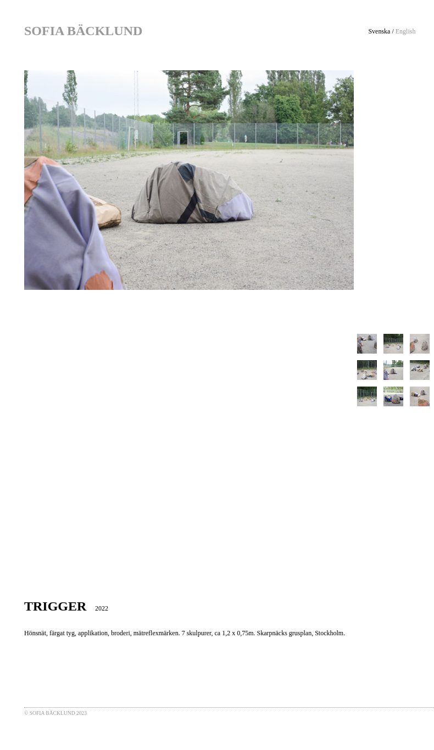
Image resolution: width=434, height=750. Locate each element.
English (406, 31)
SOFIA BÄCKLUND (83, 31)
